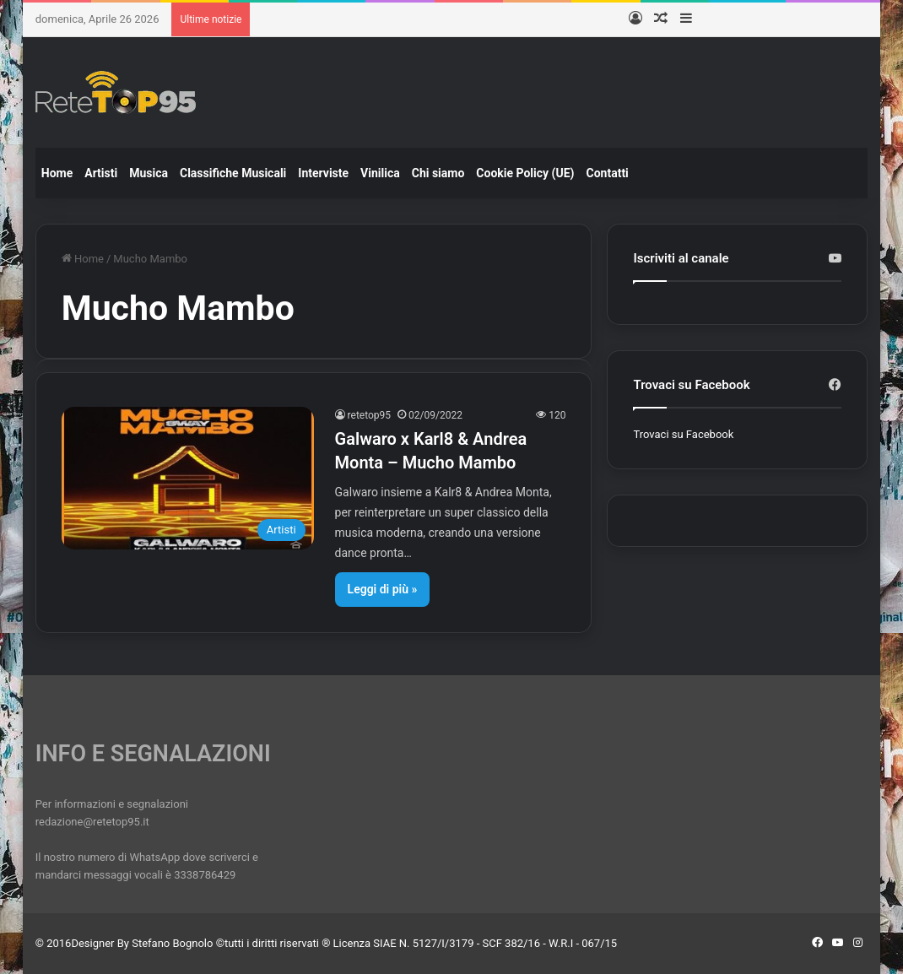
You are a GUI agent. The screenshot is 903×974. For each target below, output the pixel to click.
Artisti (100, 173)
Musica (148, 173)
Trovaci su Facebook (683, 434)
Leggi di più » (383, 589)
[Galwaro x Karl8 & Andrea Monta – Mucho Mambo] (188, 478)
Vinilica (380, 173)
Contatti (608, 173)
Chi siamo (438, 173)
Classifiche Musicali (233, 173)
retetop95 (370, 415)
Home (57, 173)
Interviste (323, 173)
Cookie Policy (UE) (525, 173)
